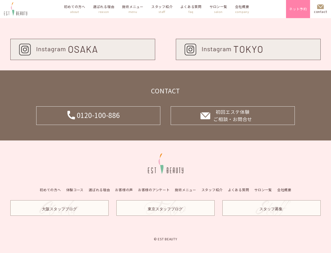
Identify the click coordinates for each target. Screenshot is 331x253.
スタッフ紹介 (162, 9)
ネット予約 (298, 8)
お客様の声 (124, 189)
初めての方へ (74, 9)
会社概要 (242, 9)
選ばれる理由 (104, 9)
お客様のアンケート (154, 189)
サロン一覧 (218, 9)
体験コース (75, 189)
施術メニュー (133, 9)
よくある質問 (191, 9)
